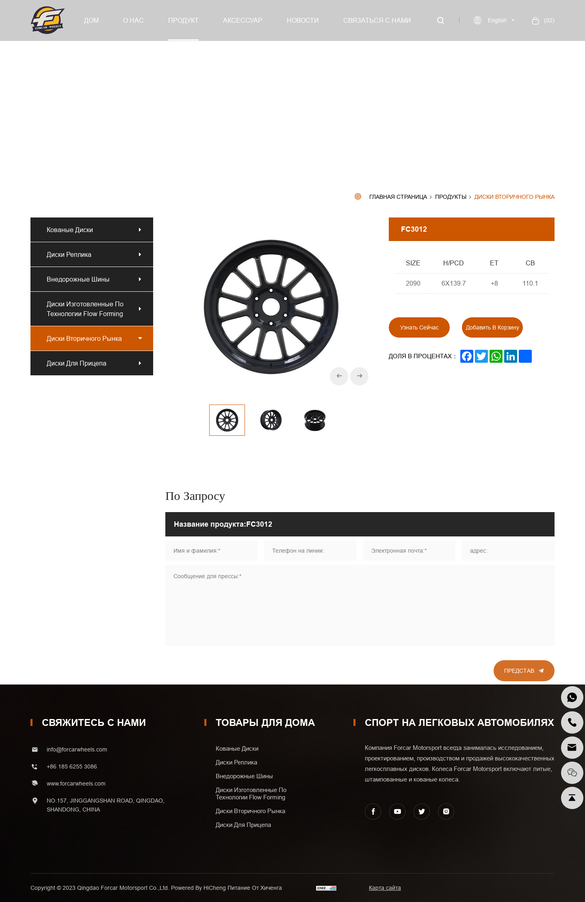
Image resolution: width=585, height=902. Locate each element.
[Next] (359, 376)
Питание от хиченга (255, 888)
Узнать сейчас (419, 327)
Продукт (183, 20)
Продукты (450, 197)
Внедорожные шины (78, 279)
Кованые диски (70, 229)
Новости (303, 20)
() (548, 20)
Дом (91, 20)
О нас (133, 20)
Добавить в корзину (492, 327)
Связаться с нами (377, 20)
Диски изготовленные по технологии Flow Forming (85, 308)
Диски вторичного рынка (514, 197)
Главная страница (398, 197)
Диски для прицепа (76, 363)
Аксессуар (242, 20)
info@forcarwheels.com (77, 749)
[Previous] (339, 376)
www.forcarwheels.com (76, 783)
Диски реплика (71, 254)
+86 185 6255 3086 (72, 766)
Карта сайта (385, 888)
